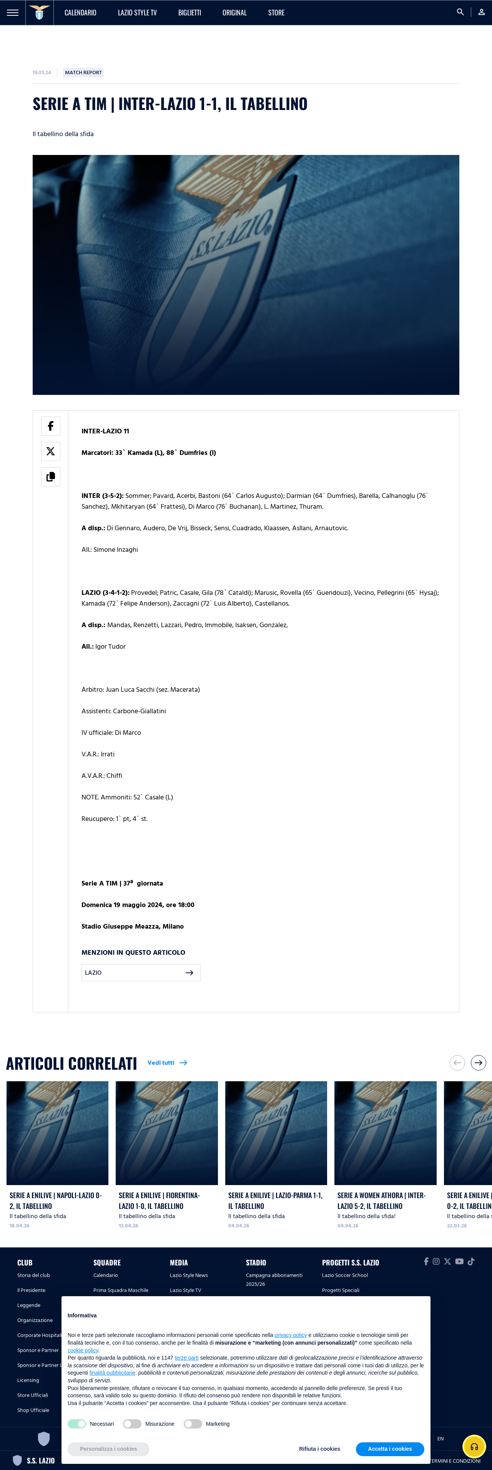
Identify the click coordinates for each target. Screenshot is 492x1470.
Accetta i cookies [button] (390, 1449)
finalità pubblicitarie (112, 1373)
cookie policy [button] (83, 1350)
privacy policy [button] (291, 1335)
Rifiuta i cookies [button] (319, 1449)
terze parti (187, 1358)
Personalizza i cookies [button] (108, 1449)
